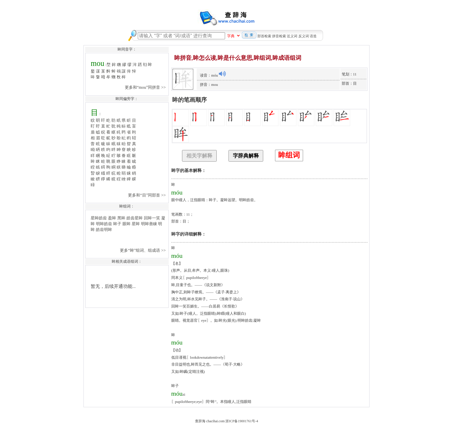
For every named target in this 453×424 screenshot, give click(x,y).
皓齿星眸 (135, 218)
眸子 (117, 223)
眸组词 (289, 155)
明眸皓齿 (104, 223)
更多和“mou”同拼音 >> (146, 87)
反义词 (303, 36)
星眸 (136, 223)
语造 (313, 36)
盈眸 (112, 218)
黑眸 (121, 218)
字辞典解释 (246, 156)
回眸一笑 (152, 218)
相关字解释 (199, 156)
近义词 (292, 36)
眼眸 (126, 223)
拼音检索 (279, 36)
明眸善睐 (149, 223)
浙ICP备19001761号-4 (241, 421)
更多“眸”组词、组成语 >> (143, 250)
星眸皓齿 (99, 218)
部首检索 (264, 36)
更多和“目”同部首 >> (147, 195)
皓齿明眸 (104, 229)
